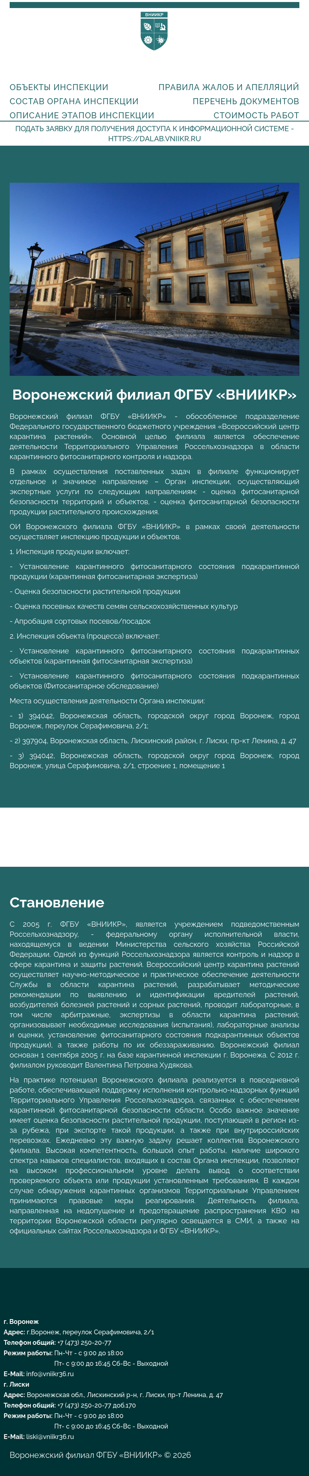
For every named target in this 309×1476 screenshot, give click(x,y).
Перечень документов (246, 101)
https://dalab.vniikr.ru (154, 138)
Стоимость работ (256, 115)
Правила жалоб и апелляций (229, 87)
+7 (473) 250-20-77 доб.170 (97, 1405)
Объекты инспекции (59, 87)
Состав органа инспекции (74, 101)
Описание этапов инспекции (82, 115)
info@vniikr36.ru (50, 1374)
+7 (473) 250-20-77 (84, 1342)
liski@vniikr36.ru (50, 1437)
